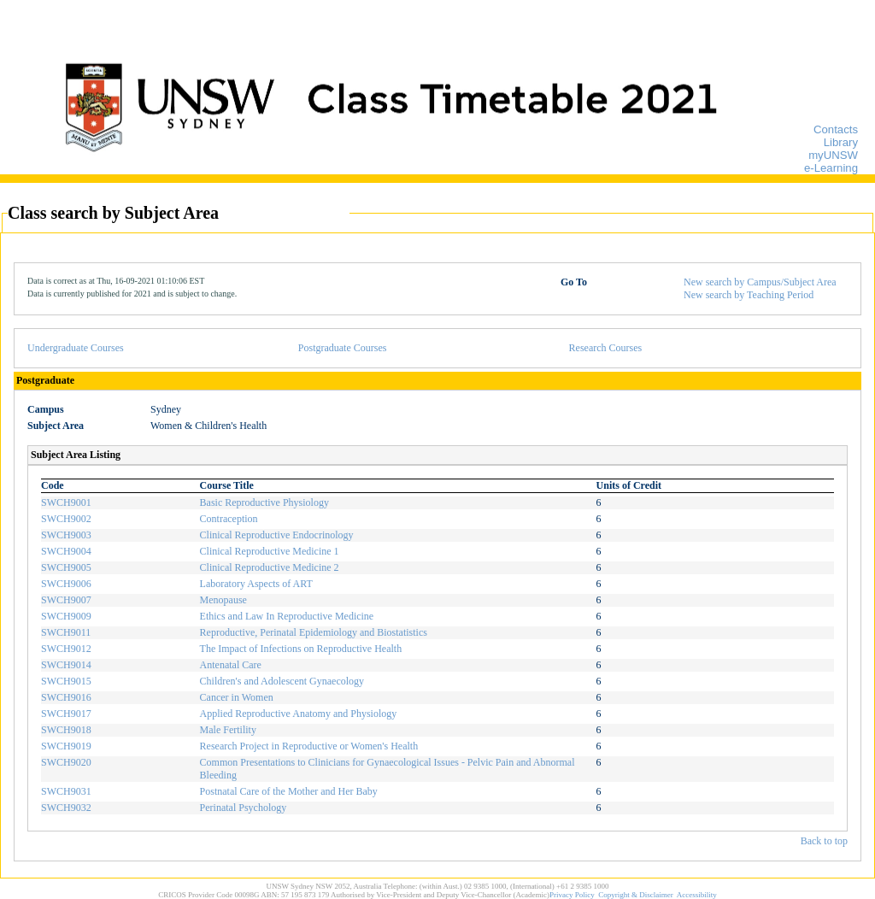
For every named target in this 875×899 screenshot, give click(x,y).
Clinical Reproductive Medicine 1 (269, 551)
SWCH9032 (66, 808)
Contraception (229, 519)
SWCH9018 (66, 730)
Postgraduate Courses (342, 348)
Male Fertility (228, 730)
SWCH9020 (66, 762)
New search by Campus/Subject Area (760, 282)
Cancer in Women (236, 697)
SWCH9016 (66, 697)
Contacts (835, 129)
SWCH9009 (66, 616)
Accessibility (697, 894)
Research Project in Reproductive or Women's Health (309, 746)
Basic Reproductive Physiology (264, 502)
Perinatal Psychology (243, 808)
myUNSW (833, 155)
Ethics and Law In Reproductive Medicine (287, 616)
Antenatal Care (230, 665)
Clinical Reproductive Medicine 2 (269, 567)
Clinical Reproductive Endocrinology (277, 535)
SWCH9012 (66, 649)
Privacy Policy (572, 894)
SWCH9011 (66, 632)
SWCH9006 (66, 584)
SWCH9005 (66, 567)
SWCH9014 (66, 665)
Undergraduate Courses (75, 348)
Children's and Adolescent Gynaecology (282, 681)
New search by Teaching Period (748, 295)
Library (841, 142)
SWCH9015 (66, 681)
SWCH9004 (66, 551)
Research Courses (606, 348)
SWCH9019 (66, 746)
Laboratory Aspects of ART (256, 584)
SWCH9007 (66, 600)
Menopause (223, 600)
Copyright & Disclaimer (635, 894)
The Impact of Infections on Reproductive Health (301, 649)
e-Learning (831, 168)
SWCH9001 (66, 502)
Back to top (824, 841)
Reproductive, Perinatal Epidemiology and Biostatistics (313, 632)
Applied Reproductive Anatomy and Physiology (298, 714)
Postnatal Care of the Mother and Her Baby (289, 791)
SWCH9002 (66, 519)
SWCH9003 (66, 535)
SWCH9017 (66, 714)
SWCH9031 (66, 791)
